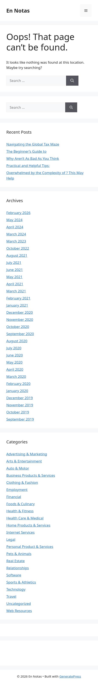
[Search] (72, 81)
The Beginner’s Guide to (26, 151)
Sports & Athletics (21, 582)
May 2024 (14, 219)
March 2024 (16, 234)
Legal (10, 539)
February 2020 (18, 383)
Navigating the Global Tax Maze (32, 144)
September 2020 (20, 333)
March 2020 (16, 376)
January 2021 (17, 305)
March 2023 (16, 241)
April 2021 (14, 283)
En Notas (18, 10)
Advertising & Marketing (26, 454)
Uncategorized (18, 603)
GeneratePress (70, 676)
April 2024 (14, 227)
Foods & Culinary (20, 503)
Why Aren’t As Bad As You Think (32, 158)
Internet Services (20, 532)
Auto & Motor (17, 468)
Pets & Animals (18, 553)
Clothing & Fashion (22, 482)
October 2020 (17, 326)
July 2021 (13, 262)
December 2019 (19, 397)
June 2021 (14, 269)
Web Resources (19, 610)
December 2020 (19, 312)
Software (13, 575)
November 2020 (19, 319)
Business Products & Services (30, 475)
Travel (11, 596)
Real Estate (15, 560)
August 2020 (16, 340)
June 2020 (14, 355)
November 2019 (19, 405)
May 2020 (14, 362)
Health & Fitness (20, 511)
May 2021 (14, 276)
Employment (17, 489)
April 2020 (14, 369)
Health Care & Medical (25, 518)
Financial (13, 496)
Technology (15, 589)
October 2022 (17, 248)
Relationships (17, 568)
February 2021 (18, 298)
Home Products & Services (28, 525)
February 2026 (18, 212)
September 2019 (20, 419)
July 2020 (13, 348)
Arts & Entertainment (24, 461)
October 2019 (17, 412)
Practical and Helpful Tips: (28, 165)
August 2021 (16, 255)
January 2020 (17, 390)
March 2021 (16, 291)
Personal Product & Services (29, 546)
